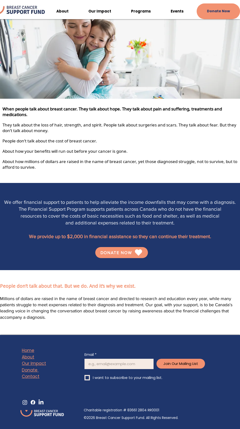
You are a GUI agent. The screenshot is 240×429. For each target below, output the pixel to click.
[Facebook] (33, 402)
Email (90, 354)
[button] (62, 11)
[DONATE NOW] (121, 252)
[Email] (117, 364)
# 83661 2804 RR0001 (141, 410)
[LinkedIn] (41, 402)
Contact (30, 376)
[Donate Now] (218, 11)
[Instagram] (25, 402)
